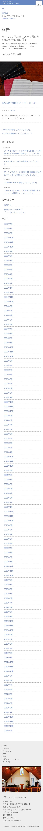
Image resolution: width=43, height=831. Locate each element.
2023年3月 (8, 388)
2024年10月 (9, 302)
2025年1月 (8, 288)
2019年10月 (9, 575)
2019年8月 (8, 585)
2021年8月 (8, 475)
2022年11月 (9, 407)
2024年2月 (8, 338)
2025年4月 (8, 274)
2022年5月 (8, 434)
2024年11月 (9, 297)
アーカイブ (6, 762)
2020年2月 (8, 557)
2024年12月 (9, 292)
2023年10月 (9, 356)
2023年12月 (9, 347)
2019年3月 (8, 607)
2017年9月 (8, 676)
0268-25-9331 (7, 1)
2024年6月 (8, 320)
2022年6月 (8, 429)
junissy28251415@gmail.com (19, 810)
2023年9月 (8, 361)
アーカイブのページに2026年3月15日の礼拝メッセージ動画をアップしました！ (22, 192)
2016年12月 (9, 717)
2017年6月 (8, 690)
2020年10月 (9, 521)
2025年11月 (9, 242)
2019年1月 (8, 617)
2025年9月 (8, 251)
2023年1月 (8, 397)
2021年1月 (8, 507)
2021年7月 (8, 480)
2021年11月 (9, 461)
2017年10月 (9, 671)
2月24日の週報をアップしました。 (17, 134)
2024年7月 (8, 315)
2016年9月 (8, 731)
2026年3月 (8, 229)
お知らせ (12, 110)
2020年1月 (8, 562)
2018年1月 (8, 658)
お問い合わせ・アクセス (10, 3)
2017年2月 (8, 708)
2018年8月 (8, 639)
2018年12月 (9, 621)
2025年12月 (9, 238)
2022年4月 (8, 439)
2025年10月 (9, 247)
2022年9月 (8, 416)
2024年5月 (8, 324)
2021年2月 (8, 502)
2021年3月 (8, 498)
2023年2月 (8, 393)
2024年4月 (8, 329)
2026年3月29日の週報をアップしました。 (21, 183)
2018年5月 (8, 644)
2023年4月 (8, 384)
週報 (4, 754)
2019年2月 (8, 612)
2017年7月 (8, 685)
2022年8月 (8, 420)
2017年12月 (9, 662)
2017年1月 (8, 712)
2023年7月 (8, 370)
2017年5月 (8, 694)
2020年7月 (8, 534)
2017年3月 (8, 703)
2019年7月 (8, 589)
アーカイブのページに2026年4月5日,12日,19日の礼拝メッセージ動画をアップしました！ (22, 152)
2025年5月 (8, 270)
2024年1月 (8, 343)
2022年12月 (9, 402)
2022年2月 (8, 448)
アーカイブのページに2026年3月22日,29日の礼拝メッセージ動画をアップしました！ (22, 173)
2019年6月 (8, 594)
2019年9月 (8, 580)
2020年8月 (8, 530)
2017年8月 (8, 680)
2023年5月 (8, 379)
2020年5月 (8, 543)
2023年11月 (9, 352)
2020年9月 (8, 525)
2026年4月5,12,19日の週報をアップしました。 (21, 162)
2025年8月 (8, 256)
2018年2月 (8, 653)
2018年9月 (8, 635)
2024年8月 (8, 311)
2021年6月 (8, 484)
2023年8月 (8, 365)
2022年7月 (8, 425)
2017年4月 (8, 699)
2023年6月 (8, 375)
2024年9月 (8, 306)
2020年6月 (8, 539)
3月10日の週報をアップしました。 (17, 130)
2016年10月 (9, 726)
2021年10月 (9, 466)
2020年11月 (9, 516)
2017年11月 (9, 667)
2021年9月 (8, 470)
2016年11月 (9, 721)
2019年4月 (8, 603)
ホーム (4, 745)
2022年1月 (8, 452)
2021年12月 (9, 457)
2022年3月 (8, 443)
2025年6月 (8, 265)
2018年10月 (9, 630)
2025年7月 (8, 261)
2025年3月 (8, 279)
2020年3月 (8, 553)
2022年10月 (9, 411)
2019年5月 (8, 598)
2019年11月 (9, 571)
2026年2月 (8, 233)
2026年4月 (8, 224)
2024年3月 (8, 334)
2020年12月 (9, 512)
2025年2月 (8, 283)
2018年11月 (9, 626)
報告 (4, 756)
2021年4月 (8, 493)
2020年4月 (8, 548)
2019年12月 (9, 566)
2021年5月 (8, 489)
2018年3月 (8, 648)
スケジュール (7, 751)
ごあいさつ (6, 748)
